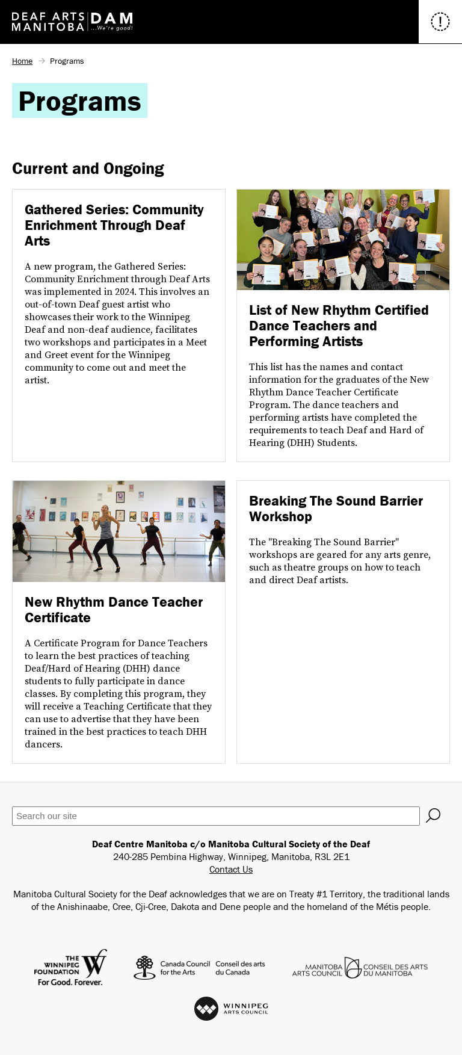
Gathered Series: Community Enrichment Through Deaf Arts (114, 224)
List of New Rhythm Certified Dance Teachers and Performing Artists (339, 325)
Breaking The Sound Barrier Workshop (336, 508)
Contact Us (231, 869)
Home (22, 60)
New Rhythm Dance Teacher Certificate (114, 609)
